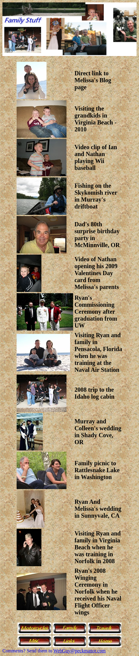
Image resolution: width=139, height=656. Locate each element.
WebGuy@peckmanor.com (79, 650)
